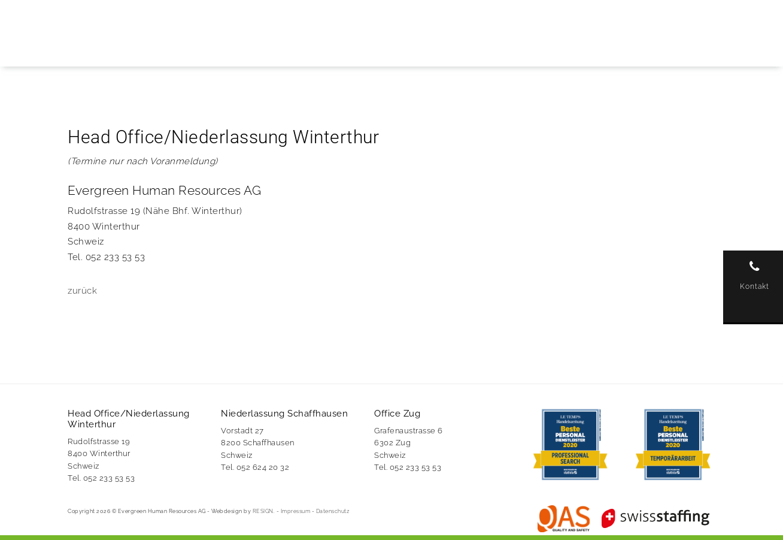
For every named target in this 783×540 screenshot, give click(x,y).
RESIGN (263, 511)
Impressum (296, 511)
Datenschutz (333, 511)
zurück (82, 290)
